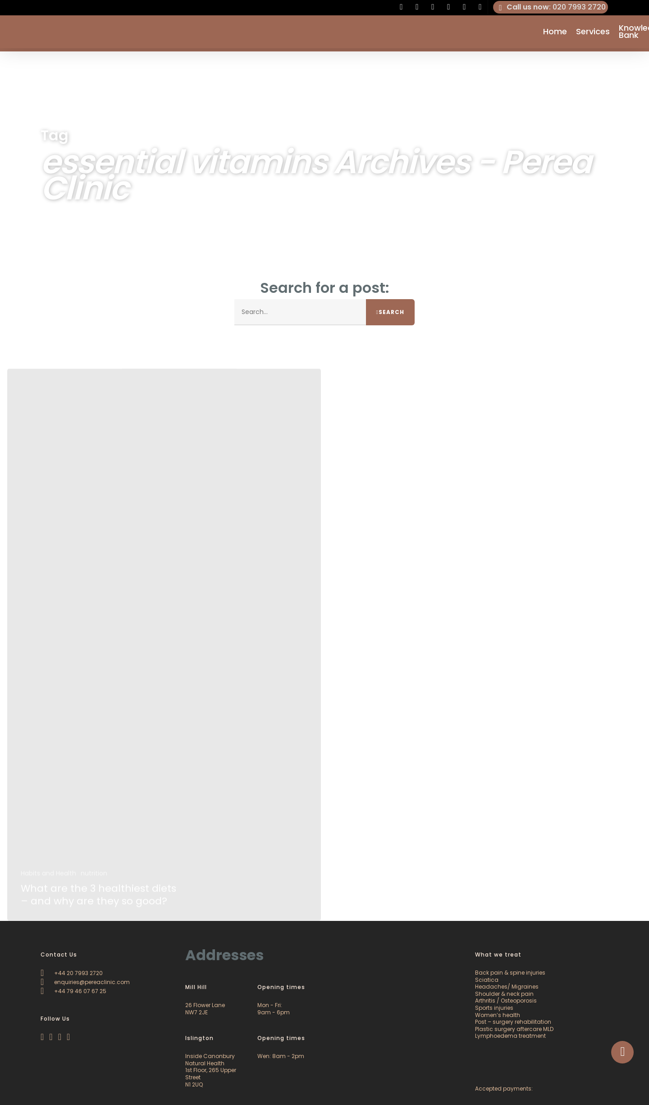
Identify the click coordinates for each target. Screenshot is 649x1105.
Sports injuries (494, 1008)
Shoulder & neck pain (504, 994)
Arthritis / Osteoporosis (506, 1000)
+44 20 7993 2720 (72, 973)
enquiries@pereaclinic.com (85, 982)
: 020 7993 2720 (551, 7)
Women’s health (497, 1015)
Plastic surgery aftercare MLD (514, 1029)
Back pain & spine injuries (510, 972)
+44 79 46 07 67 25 (73, 991)
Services (593, 33)
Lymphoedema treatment (510, 1036)
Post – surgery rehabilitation (513, 1022)
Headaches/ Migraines (507, 986)
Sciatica (486, 980)
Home (555, 33)
